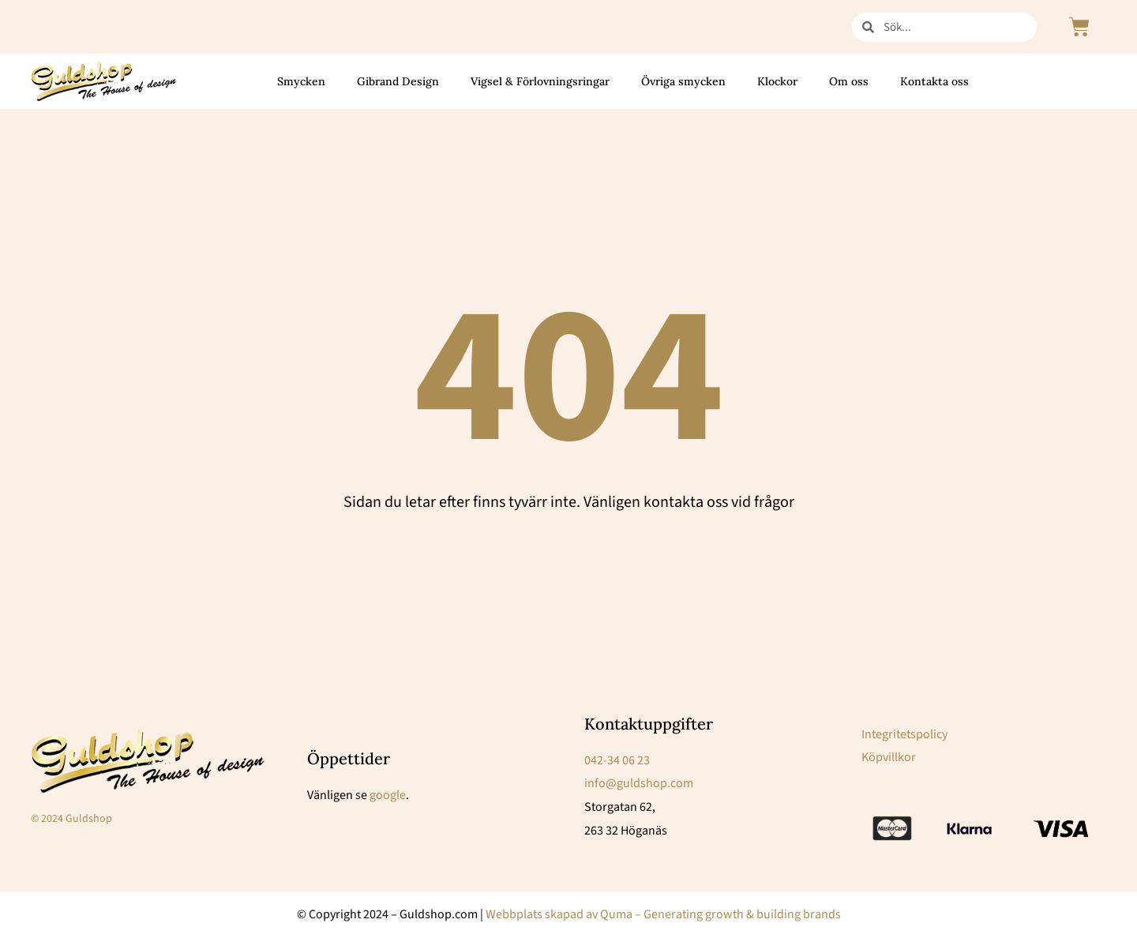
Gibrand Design (398, 81)
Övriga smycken (683, 81)
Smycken (301, 81)
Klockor (777, 81)
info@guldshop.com (638, 783)
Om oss (849, 81)
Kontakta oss (934, 81)
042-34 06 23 (617, 760)
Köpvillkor (888, 757)
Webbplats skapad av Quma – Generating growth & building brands (663, 914)
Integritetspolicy (904, 734)
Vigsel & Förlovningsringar (540, 81)
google (388, 795)
